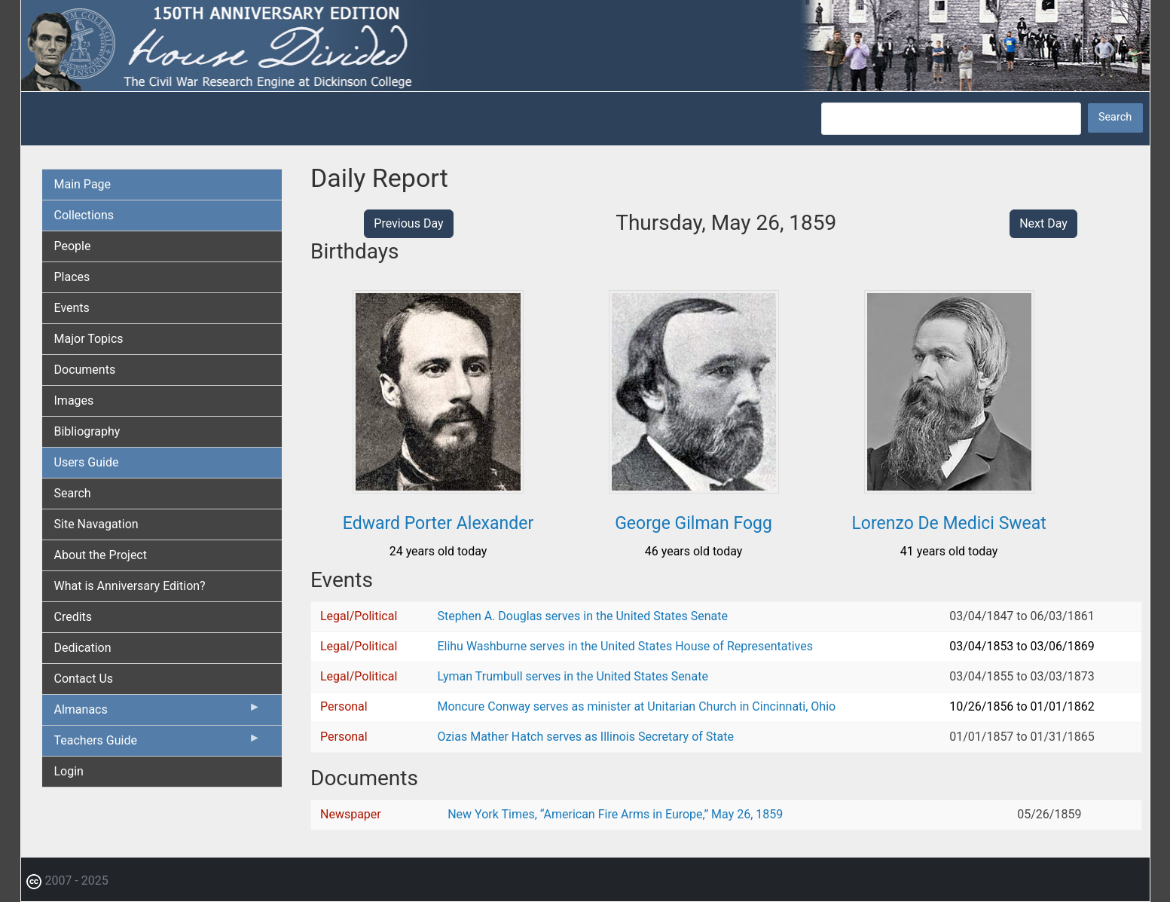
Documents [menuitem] (85, 369)
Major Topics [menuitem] (89, 339)
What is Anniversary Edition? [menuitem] (130, 586)
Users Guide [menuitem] (86, 462)
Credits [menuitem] (73, 617)
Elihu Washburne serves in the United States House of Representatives (625, 646)
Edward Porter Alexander (438, 523)
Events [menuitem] (72, 308)
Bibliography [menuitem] (87, 431)
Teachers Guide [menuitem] (157, 744)
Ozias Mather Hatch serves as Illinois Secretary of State (585, 736)
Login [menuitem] (69, 771)
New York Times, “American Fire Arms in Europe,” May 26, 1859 (615, 814)
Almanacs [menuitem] (157, 713)
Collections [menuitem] (84, 215)
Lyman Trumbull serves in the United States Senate (572, 676)
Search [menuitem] (72, 493)
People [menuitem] (72, 246)
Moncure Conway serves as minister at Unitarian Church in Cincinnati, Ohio (636, 706)
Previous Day (408, 223)
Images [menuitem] (74, 400)
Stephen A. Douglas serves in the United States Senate (582, 616)
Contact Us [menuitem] (84, 678)
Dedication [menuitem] (83, 648)
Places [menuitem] (72, 277)
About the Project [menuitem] (100, 555)
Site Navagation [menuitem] (96, 524)
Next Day (1043, 223)
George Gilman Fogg (693, 523)
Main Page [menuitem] (83, 184)
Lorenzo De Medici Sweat (948, 523)
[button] (438, 488)
